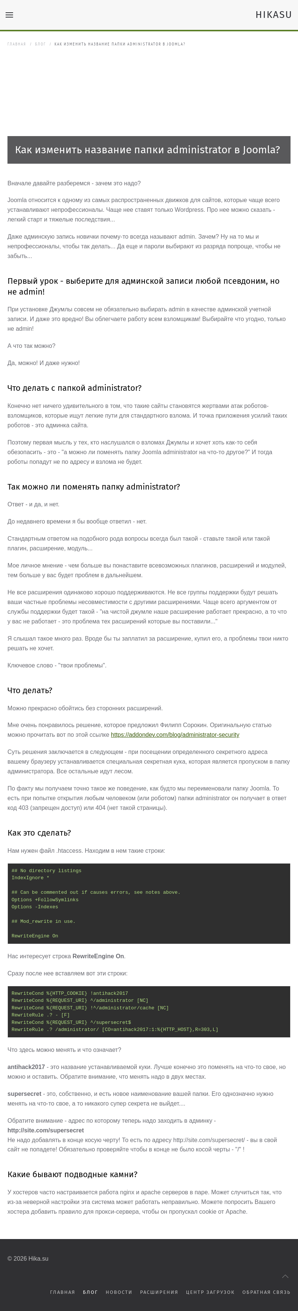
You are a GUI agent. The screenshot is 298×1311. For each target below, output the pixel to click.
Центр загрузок (210, 1292)
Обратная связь (266, 1292)
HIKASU (273, 15)
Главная (16, 44)
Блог (40, 44)
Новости (119, 1292)
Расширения (159, 1292)
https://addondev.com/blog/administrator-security (175, 735)
